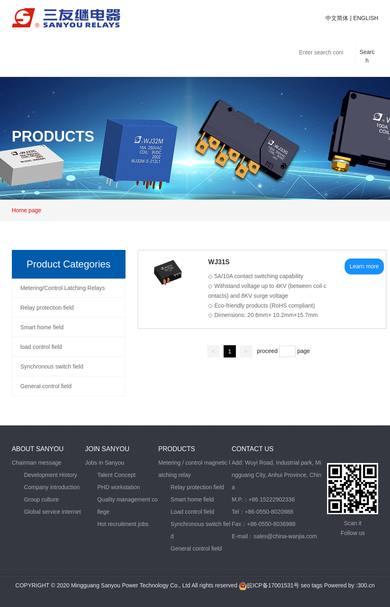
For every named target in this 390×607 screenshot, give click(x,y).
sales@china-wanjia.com (285, 536)
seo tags (311, 585)
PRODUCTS (53, 136)
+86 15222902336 (272, 499)
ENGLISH (365, 18)
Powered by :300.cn (349, 585)
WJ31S (218, 262)
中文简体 (336, 18)
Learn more (364, 266)
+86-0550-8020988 (269, 511)
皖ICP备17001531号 (269, 585)
